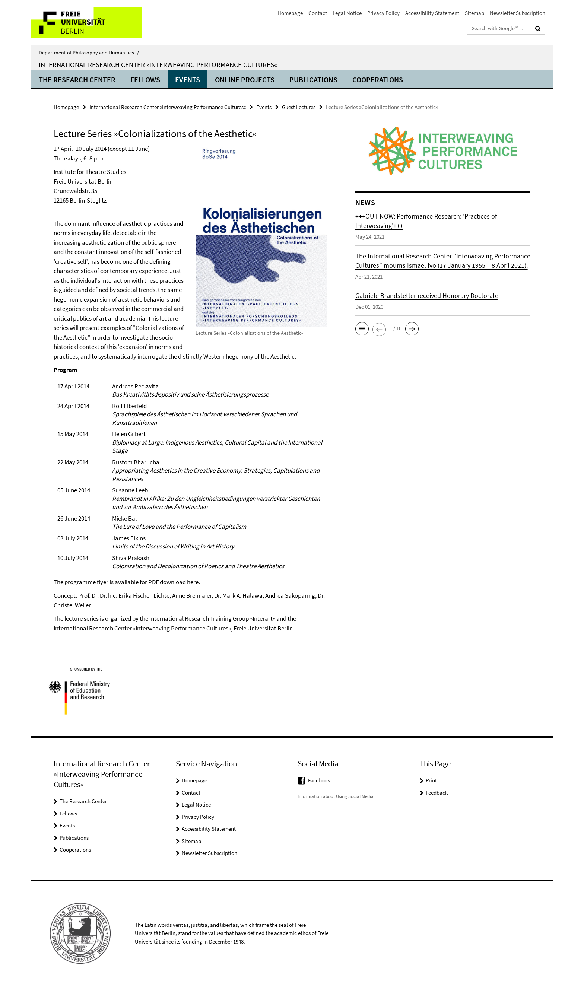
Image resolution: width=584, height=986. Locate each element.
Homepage (290, 12)
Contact (317, 12)
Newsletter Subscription (517, 12)
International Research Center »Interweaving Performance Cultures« (158, 64)
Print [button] (431, 780)
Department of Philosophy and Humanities (89, 52)
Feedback (437, 792)
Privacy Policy (383, 12)
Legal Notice (347, 12)
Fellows (145, 79)
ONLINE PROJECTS (244, 79)
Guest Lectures (298, 107)
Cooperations (377, 79)
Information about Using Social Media (336, 796)
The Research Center (77, 79)
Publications (313, 79)
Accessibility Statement (432, 12)
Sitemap (474, 12)
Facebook (319, 780)
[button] (362, 328)
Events (187, 79)
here (193, 582)
